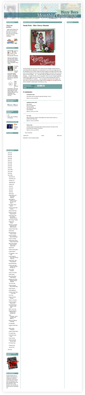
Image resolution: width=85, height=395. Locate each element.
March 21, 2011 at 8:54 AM (32, 98)
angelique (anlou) (30, 102)
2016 (9, 165)
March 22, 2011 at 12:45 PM (33, 130)
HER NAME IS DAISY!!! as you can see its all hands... (13, 201)
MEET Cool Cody (12, 309)
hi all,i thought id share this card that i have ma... (13, 257)
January (11, 347)
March (10, 193)
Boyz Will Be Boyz (12, 263)
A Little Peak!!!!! (12, 251)
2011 (9, 175)
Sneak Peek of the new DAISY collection (13, 196)
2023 (9, 152)
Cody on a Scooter (13, 272)
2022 (9, 154)
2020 (9, 158)
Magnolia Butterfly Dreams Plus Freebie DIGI (12, 312)
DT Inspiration (12, 323)
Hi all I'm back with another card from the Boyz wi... (13, 266)
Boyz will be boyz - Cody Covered (13, 233)
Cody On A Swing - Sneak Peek (13, 302)
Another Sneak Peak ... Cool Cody (13, 293)
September (11, 182)
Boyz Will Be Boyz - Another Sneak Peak (13, 306)
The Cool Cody (12, 283)
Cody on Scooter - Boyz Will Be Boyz (13, 286)
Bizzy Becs (26, 77)
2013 (9, 171)
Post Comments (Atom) (34, 137)
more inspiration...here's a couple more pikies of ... (13, 317)
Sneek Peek (11, 230)
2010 (9, 349)
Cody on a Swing (12, 238)
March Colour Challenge (11, 329)
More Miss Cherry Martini (12, 205)
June (10, 188)
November (11, 178)
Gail (8, 115)
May (10, 190)
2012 (9, 173)
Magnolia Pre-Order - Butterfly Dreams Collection (13, 280)
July (10, 186)
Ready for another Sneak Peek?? (12, 213)
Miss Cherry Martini (30, 87)
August (10, 184)
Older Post (59, 135)
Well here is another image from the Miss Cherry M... (13, 226)
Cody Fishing (11, 274)
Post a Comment (28, 132)
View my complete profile (16, 128)
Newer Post (25, 135)
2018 (9, 162)
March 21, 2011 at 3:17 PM (32, 111)
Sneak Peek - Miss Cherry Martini (36, 25)
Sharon (28, 125)
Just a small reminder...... (12, 270)
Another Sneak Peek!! (13, 331)
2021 (9, 156)
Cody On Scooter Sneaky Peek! (12, 340)
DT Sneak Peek (12, 333)
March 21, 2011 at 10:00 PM (33, 120)
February (11, 345)
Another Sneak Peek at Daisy (13, 208)
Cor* (28, 115)
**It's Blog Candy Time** (16, 67)
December (11, 176)
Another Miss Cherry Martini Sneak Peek (13, 241)
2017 (9, 164)
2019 (9, 160)
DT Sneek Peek (12, 343)
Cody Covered (12, 338)
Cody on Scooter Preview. (12, 298)
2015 (9, 167)
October (11, 180)
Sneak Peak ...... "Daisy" (12, 222)
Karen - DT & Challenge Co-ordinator (13, 117)
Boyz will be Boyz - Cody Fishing (13, 277)
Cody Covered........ (13, 288)
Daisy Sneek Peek (13, 210)
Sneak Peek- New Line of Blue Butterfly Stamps (13, 217)
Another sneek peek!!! (13, 249)
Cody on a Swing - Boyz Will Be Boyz (13, 236)
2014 (9, 169)
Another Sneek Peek (13, 229)
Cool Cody (11, 295)
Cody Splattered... (12, 290)
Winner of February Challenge (13, 321)
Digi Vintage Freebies (13, 219)
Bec (16, 124)
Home (42, 135)
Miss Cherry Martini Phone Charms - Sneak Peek (13, 244)
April (10, 191)
